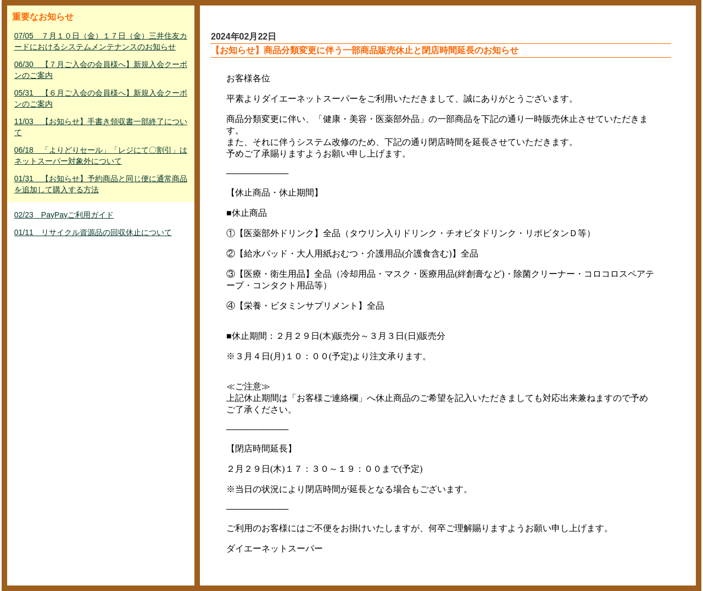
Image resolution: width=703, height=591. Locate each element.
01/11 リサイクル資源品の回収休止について (93, 232)
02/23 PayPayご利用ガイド (64, 214)
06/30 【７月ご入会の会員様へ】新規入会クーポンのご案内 (100, 70)
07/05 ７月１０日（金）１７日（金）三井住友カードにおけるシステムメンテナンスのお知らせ (100, 41)
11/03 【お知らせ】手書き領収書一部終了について (100, 127)
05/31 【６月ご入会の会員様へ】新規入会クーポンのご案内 (100, 98)
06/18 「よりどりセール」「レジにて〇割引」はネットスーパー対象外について (100, 155)
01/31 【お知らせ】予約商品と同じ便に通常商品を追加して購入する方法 (100, 184)
